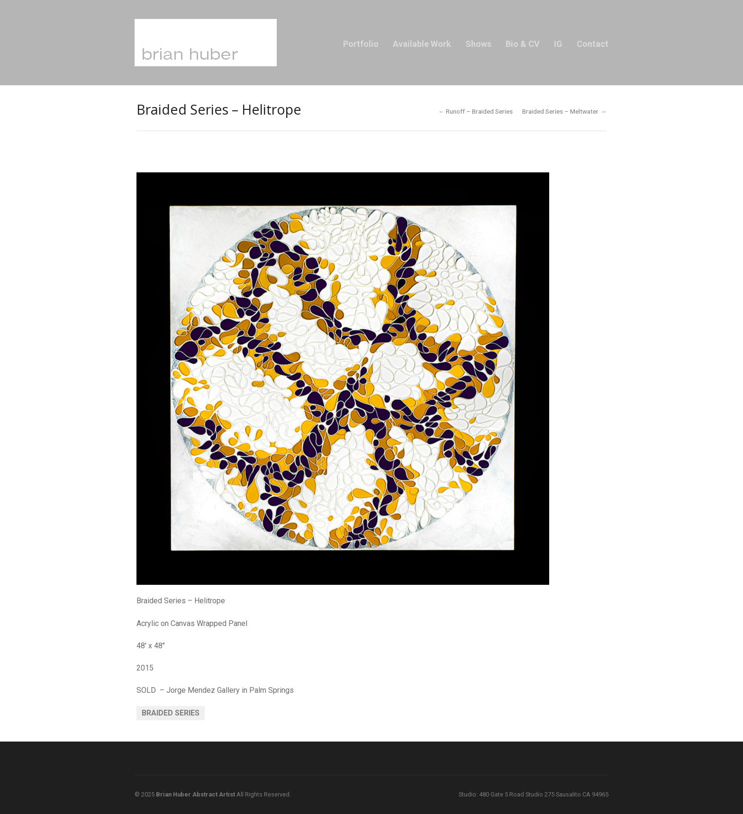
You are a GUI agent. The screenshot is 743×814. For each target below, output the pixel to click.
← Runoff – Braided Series (475, 111)
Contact (592, 44)
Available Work (422, 44)
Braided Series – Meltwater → (564, 111)
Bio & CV (523, 44)
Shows (478, 44)
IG (558, 44)
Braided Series (170, 712)
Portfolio (361, 44)
